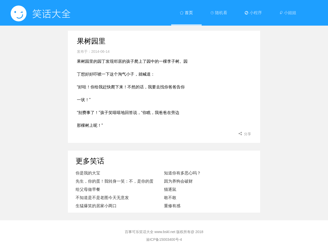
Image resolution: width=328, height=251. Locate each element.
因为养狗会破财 (178, 181)
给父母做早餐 (88, 189)
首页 (186, 13)
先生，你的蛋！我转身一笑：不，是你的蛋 (114, 181)
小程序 (253, 13)
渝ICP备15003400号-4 (164, 239)
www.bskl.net (165, 232)
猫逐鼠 (170, 189)
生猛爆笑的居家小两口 (96, 206)
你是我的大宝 (88, 173)
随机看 (218, 13)
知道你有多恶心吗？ (182, 173)
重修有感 (172, 206)
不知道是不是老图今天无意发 (102, 197)
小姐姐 (287, 13)
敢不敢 (170, 197)
